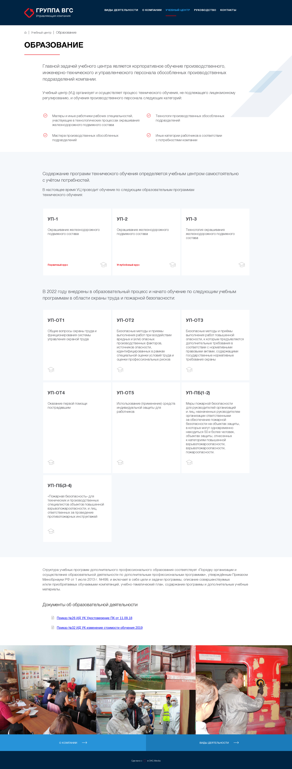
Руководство (205, 10)
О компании (152, 10)
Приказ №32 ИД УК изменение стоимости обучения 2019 (100, 627)
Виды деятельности (121, 10)
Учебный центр (178, 10)
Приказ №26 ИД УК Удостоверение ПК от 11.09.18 (94, 618)
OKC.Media (155, 760)
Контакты (228, 10)
